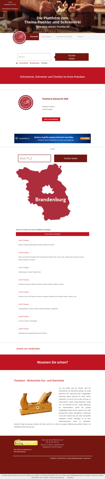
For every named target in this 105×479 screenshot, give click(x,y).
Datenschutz (62, 458)
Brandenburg (34, 63)
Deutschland (22, 63)
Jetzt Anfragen (46, 36)
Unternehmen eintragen (64, 36)
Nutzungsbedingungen (74, 458)
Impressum (87, 458)
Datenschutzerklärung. (57, 477)
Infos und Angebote (51, 119)
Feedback (53, 458)
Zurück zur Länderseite (28, 348)
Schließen (70, 477)
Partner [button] (80, 36)
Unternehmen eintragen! (52, 234)
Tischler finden (71, 57)
